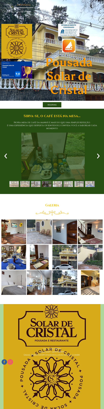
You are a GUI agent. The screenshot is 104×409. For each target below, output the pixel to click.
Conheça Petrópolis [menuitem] (17, 11)
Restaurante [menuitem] (44, 4)
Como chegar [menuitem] (67, 4)
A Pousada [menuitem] (24, 4)
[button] (52, 104)
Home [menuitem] (8, 4)
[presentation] (5, 156)
